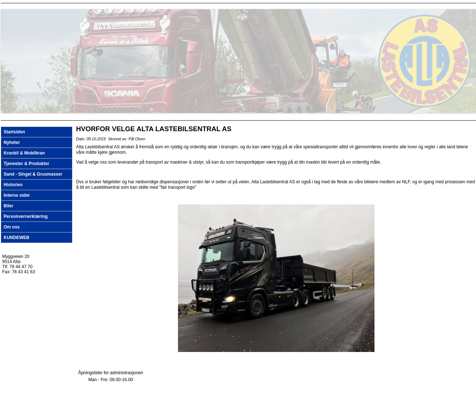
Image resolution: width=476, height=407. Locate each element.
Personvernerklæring (26, 216)
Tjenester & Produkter (26, 163)
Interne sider (17, 195)
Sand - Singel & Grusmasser (33, 174)
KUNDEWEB (16, 237)
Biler (8, 205)
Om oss (12, 227)
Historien (13, 184)
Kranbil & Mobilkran (24, 153)
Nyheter (12, 142)
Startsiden (14, 131)
